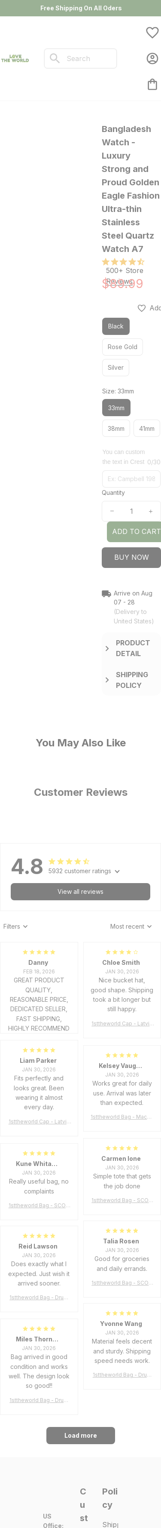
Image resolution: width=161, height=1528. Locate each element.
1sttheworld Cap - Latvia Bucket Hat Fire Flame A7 (122, 1024)
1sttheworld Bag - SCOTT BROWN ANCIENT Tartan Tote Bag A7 (121, 1200)
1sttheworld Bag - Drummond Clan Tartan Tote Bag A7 (39, 1297)
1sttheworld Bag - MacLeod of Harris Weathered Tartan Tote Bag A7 (122, 1117)
